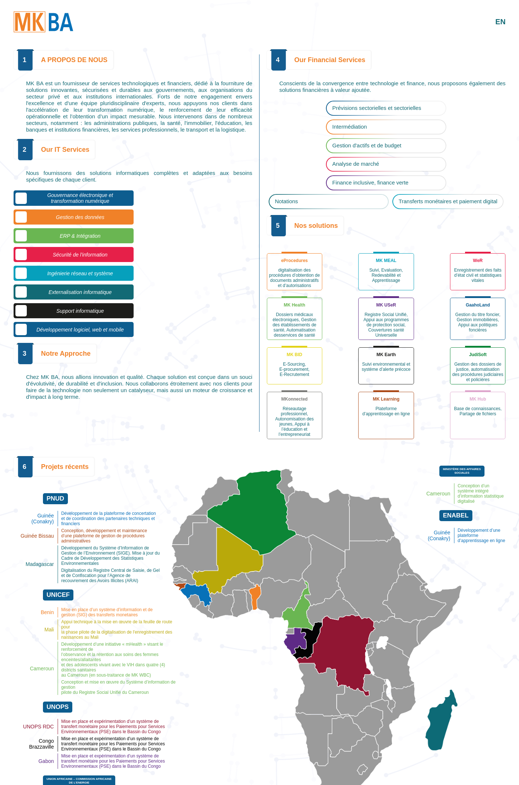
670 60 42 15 (188, 776)
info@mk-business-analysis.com (242, 776)
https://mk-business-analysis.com (316, 776)
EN (500, 22)
